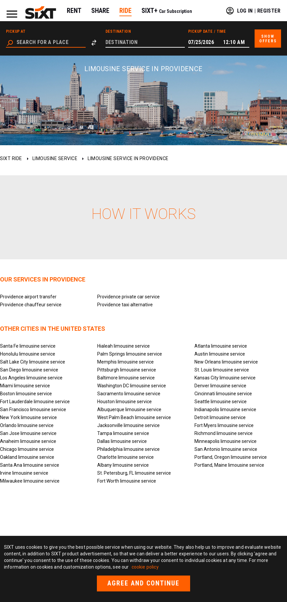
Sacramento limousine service (128, 393)
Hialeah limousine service (123, 346)
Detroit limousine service (220, 417)
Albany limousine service (123, 465)
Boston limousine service (26, 393)
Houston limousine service (124, 401)
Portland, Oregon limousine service (230, 457)
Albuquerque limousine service (129, 409)
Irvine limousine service (24, 473)
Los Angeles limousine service (31, 377)
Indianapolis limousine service (225, 409)
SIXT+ (167, 11)
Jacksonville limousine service (128, 425)
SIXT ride (11, 158)
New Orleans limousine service (226, 362)
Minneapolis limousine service (225, 441)
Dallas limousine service (122, 441)
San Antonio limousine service (225, 449)
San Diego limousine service (29, 369)
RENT (74, 11)
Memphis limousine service (125, 362)
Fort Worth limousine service (126, 481)
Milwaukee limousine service (30, 481)
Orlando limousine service (27, 425)
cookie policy (145, 567)
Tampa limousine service (123, 433)
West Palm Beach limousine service (134, 417)
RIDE (125, 11)
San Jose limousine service (28, 433)
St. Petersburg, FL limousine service (134, 473)
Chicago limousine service (27, 449)
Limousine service (55, 158)
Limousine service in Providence (128, 158)
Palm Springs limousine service (129, 354)
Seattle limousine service (220, 401)
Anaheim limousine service (28, 441)
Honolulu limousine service (27, 354)
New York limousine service (28, 417)
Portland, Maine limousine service (229, 465)
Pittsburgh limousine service (126, 369)
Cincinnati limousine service (223, 393)
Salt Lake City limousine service (32, 362)
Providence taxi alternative (125, 304)
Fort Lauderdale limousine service (35, 401)
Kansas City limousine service (225, 377)
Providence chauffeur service (31, 304)
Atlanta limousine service (220, 346)
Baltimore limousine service (126, 377)
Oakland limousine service (27, 457)
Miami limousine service (25, 385)
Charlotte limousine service (125, 457)
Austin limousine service (219, 354)
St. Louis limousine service (221, 369)
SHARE (100, 11)
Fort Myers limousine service (224, 425)
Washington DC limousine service (131, 385)
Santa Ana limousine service (29, 465)
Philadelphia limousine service (128, 449)
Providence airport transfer (28, 296)
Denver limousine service (220, 385)
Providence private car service (128, 296)
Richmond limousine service (223, 433)
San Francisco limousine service (33, 409)
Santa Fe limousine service (28, 346)
